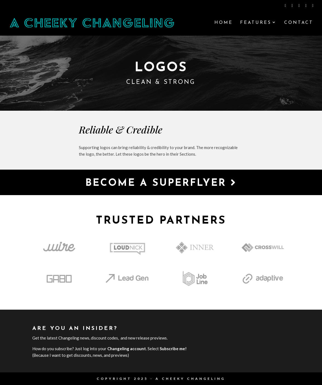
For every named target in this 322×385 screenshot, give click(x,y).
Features (255, 23)
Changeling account (126, 348)
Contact (298, 23)
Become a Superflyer (161, 183)
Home (223, 23)
